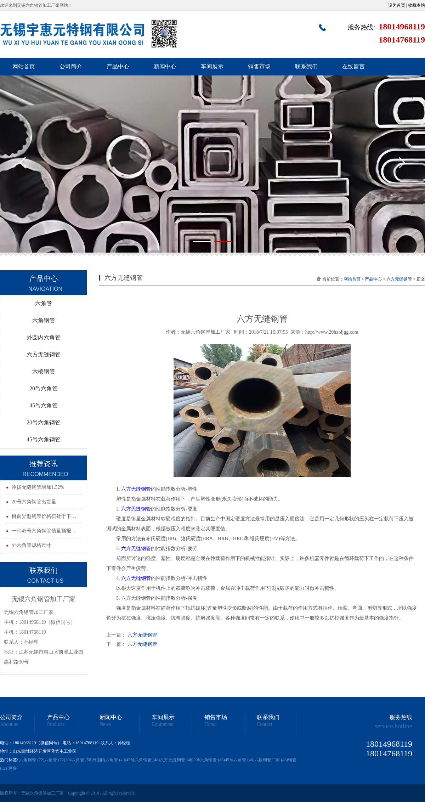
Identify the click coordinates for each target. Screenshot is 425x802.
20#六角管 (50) (78, 759)
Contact (264, 724)
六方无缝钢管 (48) (176, 759)
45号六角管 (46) (239, 759)
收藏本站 (416, 5)
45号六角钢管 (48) (143, 759)
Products (55, 724)
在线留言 (353, 66)
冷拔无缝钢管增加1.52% (38, 487)
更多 (12, 768)
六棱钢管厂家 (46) (271, 759)
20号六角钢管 (44, 422)
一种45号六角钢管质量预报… (44, 530)
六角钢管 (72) (31, 759)
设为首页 (396, 5)
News (105, 724)
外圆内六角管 (44, 337)
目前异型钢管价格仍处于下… (44, 516)
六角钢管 (43, 320)
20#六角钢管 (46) (209, 759)
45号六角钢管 (44, 439)
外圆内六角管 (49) (109, 759)
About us (9, 724)
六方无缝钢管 (44, 354)
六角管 (43, 303)
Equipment (163, 724)
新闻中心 (165, 66)
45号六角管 (43, 405)
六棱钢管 (43, 371)
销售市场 (259, 66)
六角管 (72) (54, 759)
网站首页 (23, 66)
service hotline (393, 726)
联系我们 (306, 66)
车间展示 (212, 66)
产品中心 (118, 66)
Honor (210, 724)
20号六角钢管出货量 (34, 501)
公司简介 (71, 66)
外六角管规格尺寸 (31, 545)
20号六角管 (43, 388)
